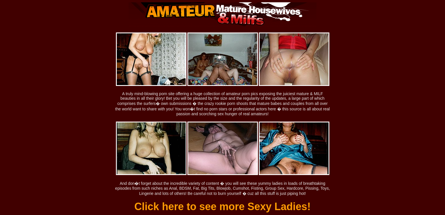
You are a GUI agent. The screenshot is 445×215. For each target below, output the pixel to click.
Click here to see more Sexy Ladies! (222, 206)
